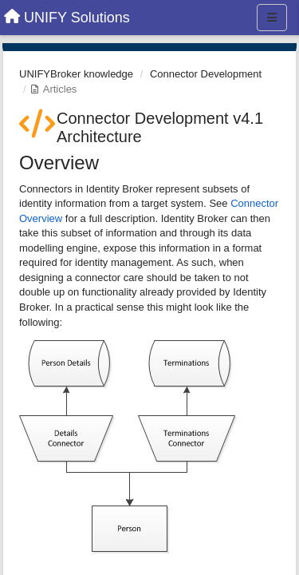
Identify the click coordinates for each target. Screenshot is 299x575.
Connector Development (206, 74)
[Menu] (272, 17)
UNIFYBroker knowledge (76, 74)
